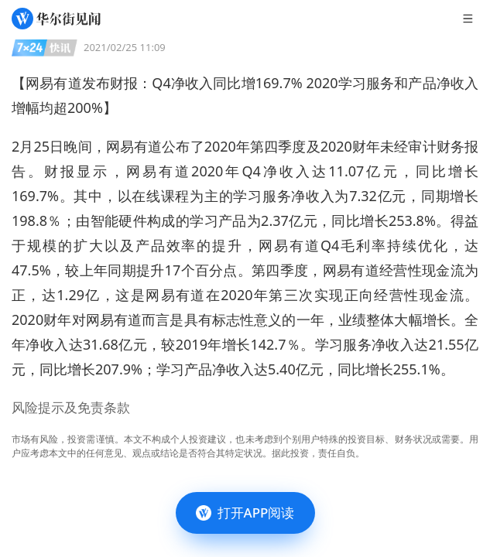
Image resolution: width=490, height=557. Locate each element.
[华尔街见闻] (56, 18)
